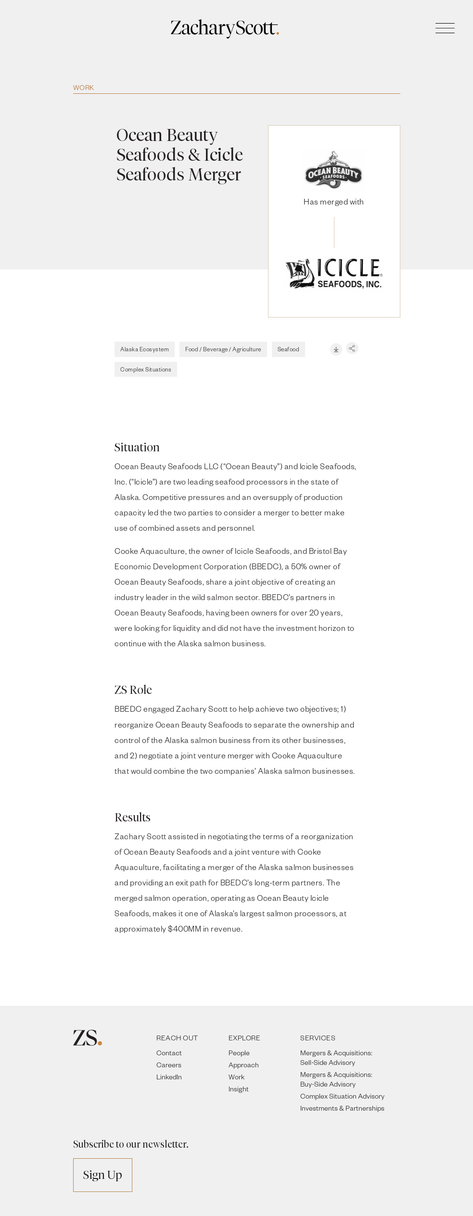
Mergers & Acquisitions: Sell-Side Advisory (336, 1057)
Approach (244, 1064)
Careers (168, 1064)
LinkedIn (169, 1076)
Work (83, 87)
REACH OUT (177, 1037)
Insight (239, 1088)
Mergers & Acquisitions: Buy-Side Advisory (336, 1079)
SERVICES (317, 1037)
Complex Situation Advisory (342, 1096)
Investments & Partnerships (342, 1108)
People (239, 1052)
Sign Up (102, 1174)
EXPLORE (245, 1037)
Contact (169, 1052)
